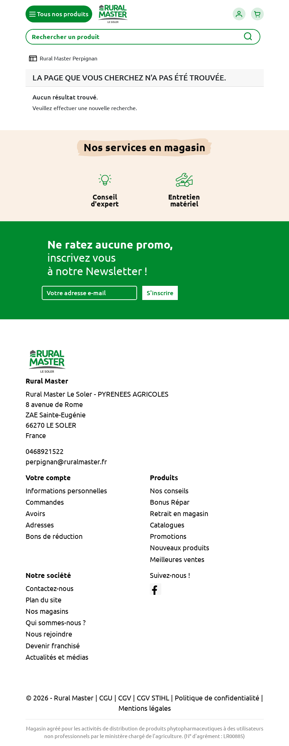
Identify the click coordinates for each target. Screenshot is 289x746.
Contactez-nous (50, 588)
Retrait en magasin (179, 513)
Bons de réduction (54, 536)
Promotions (168, 536)
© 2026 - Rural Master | (62, 698)
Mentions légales (144, 708)
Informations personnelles (66, 491)
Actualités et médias (57, 657)
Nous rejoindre (49, 634)
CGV (124, 698)
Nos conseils (169, 491)
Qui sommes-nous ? (56, 623)
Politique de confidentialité (217, 698)
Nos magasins (47, 611)
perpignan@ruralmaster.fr (66, 462)
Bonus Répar (170, 502)
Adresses (40, 525)
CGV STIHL (153, 698)
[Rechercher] (143, 37)
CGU (106, 698)
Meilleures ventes (177, 559)
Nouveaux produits (179, 548)
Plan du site (43, 600)
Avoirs (35, 513)
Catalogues (167, 525)
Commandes (45, 502)
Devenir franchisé (53, 646)
